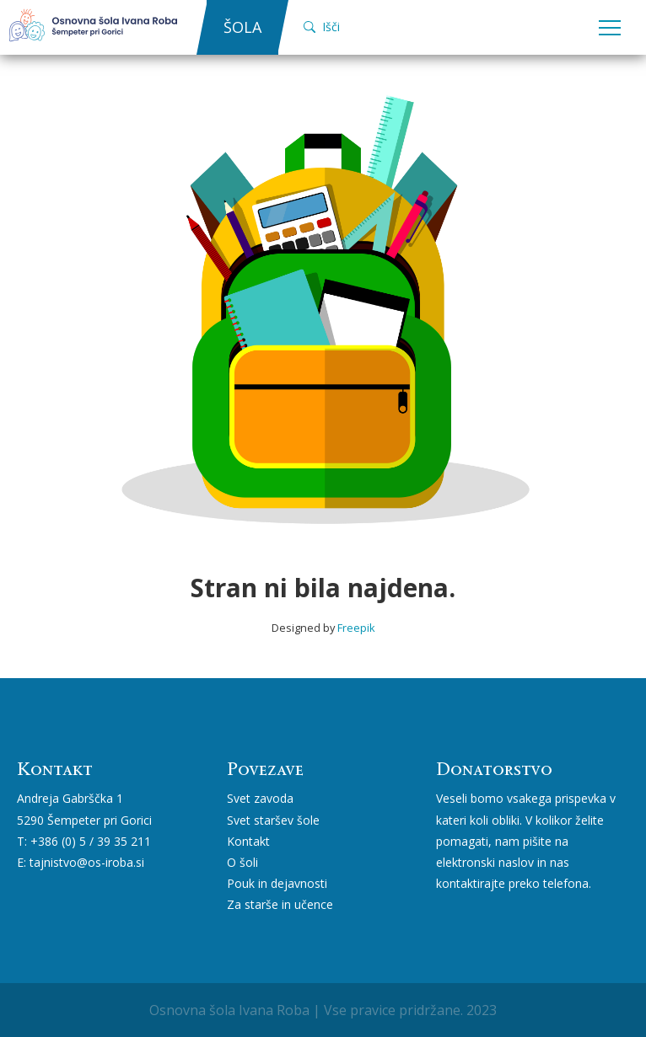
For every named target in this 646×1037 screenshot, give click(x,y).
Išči (322, 27)
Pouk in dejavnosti (277, 883)
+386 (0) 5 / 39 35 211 (90, 841)
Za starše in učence (280, 904)
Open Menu (610, 28)
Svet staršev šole (273, 820)
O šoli (242, 862)
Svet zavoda (260, 798)
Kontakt (248, 841)
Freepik (356, 627)
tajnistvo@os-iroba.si (87, 862)
